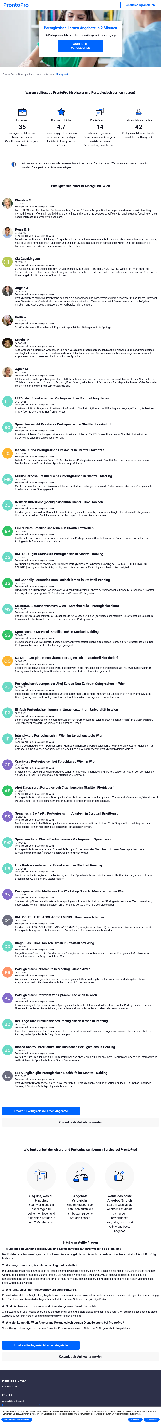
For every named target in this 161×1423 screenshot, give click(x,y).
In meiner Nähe (9, 1386)
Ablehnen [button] (135, 1419)
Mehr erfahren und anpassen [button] (16, 1419)
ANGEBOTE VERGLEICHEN (80, 46)
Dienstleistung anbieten (139, 5)
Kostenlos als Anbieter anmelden (80, 1122)
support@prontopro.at (13, 1401)
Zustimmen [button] (152, 1419)
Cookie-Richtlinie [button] (138, 1411)
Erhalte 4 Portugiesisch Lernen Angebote (41, 1111)
